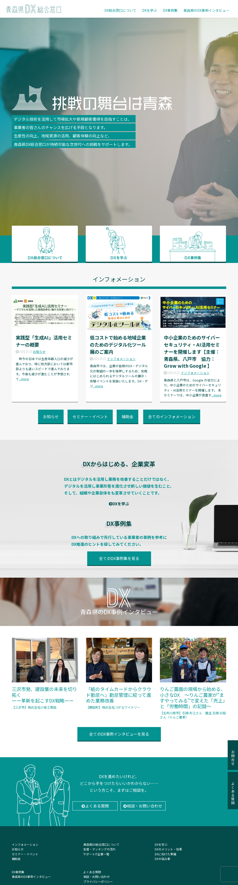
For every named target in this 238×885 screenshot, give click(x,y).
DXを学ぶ (149, 10)
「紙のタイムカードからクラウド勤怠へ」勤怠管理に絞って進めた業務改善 (119, 674)
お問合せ (233, 755)
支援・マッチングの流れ (99, 849)
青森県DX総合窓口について (101, 844)
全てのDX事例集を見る (119, 558)
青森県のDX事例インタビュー (206, 10)
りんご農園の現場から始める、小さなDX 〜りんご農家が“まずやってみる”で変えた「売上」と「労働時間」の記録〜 (193, 678)
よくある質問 (97, 806)
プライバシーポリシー (98, 881)
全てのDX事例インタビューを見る (119, 734)
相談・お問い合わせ (144, 806)
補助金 (127, 416)
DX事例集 (170, 10)
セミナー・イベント (90, 416)
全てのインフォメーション (171, 416)
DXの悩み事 (162, 859)
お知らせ (51, 416)
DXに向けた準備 (165, 854)
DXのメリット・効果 (168, 849)
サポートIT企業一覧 (96, 854)
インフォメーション (25, 844)
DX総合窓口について (120, 10)
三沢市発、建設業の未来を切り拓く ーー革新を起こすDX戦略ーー (45, 674)
